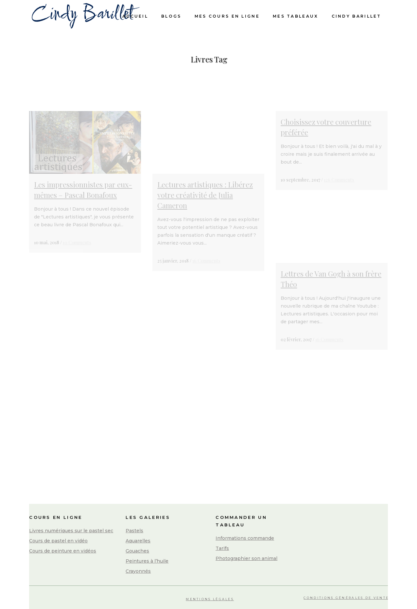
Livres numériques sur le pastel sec (71, 530)
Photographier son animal (246, 558)
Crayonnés (138, 571)
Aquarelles (138, 540)
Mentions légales (210, 599)
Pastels (134, 530)
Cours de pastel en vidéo (58, 540)
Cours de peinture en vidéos (62, 551)
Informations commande (245, 538)
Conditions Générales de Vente (346, 598)
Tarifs (222, 548)
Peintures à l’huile (147, 561)
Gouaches (137, 551)
